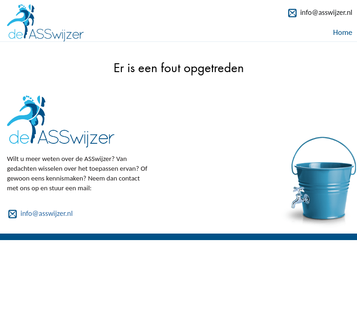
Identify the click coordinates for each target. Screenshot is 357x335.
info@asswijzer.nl (326, 12)
